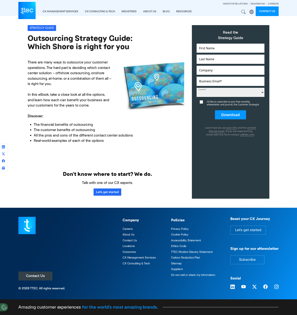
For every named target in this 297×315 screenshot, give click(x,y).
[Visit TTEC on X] (254, 287)
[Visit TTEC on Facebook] (265, 287)
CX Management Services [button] (60, 11)
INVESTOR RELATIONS (235, 3)
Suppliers (177, 269)
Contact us (267, 11)
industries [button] (129, 11)
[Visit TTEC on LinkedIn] (232, 287)
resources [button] (184, 11)
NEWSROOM (258, 3)
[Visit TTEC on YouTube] (243, 287)
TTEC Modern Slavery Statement (192, 252)
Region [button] (252, 12)
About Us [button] (149, 11)
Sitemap (176, 263)
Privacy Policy (180, 229)
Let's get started (107, 192)
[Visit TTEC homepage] (27, 225)
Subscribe (247, 259)
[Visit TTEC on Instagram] (276, 287)
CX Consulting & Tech (136, 263)
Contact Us (35, 275)
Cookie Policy (179, 234)
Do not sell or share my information (193, 275)
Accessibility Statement (186, 240)
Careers (128, 229)
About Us (128, 234)
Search (243, 12)
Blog (166, 11)
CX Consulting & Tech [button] (100, 11)
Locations (129, 246)
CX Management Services (139, 257)
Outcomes (129, 252)
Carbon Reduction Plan (185, 257)
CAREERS (273, 3)
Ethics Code (178, 246)
